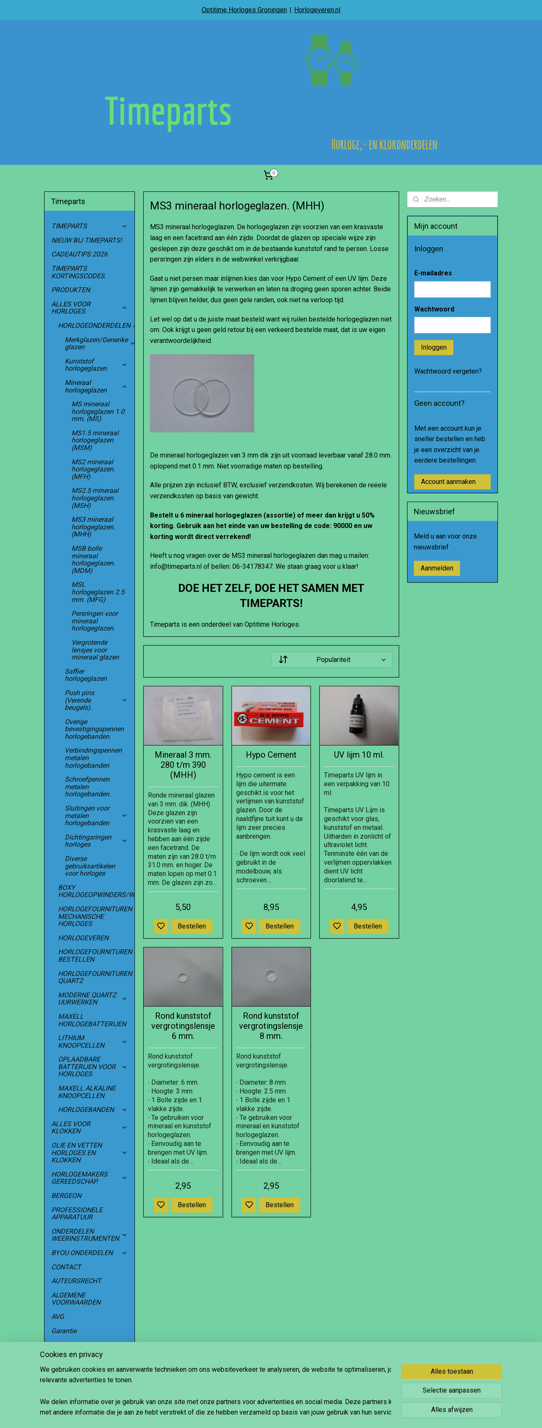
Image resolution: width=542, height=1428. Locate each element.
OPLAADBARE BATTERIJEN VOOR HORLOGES (93, 1066)
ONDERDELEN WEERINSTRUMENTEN (89, 1235)
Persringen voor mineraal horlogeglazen (94, 620)
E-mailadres (433, 273)
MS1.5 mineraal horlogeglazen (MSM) (94, 440)
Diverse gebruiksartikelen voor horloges (90, 866)
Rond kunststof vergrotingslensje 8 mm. (271, 1026)
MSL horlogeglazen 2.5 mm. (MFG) (97, 592)
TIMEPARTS (89, 226)
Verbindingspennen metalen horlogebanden (93, 757)
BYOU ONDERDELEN (89, 1253)
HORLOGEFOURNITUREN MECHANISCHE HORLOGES (96, 916)
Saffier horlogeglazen (86, 675)
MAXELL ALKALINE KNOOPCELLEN (87, 1092)
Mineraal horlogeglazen (96, 386)
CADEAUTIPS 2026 (79, 254)
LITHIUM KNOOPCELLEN (93, 1041)
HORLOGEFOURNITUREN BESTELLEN (95, 955)
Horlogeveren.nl (317, 10)
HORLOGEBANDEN (93, 1110)
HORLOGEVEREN (83, 938)
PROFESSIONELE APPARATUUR (77, 1213)
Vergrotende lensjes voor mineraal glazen (95, 649)
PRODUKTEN (70, 290)
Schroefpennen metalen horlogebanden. (88, 786)
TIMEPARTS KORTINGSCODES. (78, 272)
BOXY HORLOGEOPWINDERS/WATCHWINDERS (96, 891)
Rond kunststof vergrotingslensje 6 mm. (183, 1026)
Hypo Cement (270, 755)
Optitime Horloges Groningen (244, 10)
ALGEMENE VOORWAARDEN (75, 1299)
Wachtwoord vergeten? (448, 371)
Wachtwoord (434, 309)
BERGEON (66, 1196)
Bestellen (192, 926)
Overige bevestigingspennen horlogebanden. (94, 729)
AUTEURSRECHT (76, 1281)
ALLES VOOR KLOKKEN (89, 1127)
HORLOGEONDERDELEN (96, 326)
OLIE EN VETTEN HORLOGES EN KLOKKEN (89, 1152)
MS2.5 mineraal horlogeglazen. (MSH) (94, 497)
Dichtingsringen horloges (96, 841)
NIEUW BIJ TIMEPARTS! (86, 240)
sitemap (294, 1412)
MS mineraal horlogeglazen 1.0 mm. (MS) (97, 411)
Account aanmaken (448, 482)
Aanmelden (437, 568)
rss (310, 1412)
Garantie (63, 1331)
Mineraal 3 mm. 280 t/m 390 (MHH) (183, 765)
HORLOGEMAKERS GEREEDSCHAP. (89, 1178)
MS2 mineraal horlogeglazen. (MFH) (93, 469)
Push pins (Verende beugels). (96, 700)
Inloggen (434, 347)
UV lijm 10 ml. (359, 755)
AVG (57, 1317)
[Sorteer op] (331, 659)
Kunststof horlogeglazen (96, 365)
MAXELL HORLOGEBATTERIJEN (92, 1020)
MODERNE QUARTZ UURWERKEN (93, 999)
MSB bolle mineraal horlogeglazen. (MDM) (93, 559)
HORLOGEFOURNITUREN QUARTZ (96, 977)
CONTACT (66, 1267)
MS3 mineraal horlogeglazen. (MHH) (93, 526)
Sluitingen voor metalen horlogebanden (96, 815)
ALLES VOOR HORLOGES (89, 308)
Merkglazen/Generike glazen (99, 343)
